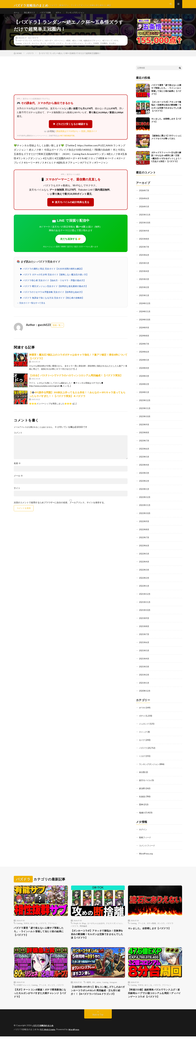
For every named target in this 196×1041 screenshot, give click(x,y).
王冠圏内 (103, 49)
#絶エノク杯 (77, 46)
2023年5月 (144, 459)
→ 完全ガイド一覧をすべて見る (31, 309)
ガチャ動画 (151, 921)
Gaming (19, 49)
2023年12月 (145, 403)
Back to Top (98, 1019)
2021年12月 (145, 594)
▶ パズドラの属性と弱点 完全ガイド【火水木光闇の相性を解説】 (51, 274)
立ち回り (112, 49)
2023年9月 (144, 427)
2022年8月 (144, 531)
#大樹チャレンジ (23, 984)
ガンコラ (161, 921)
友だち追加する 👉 (70, 245)
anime (98, 981)
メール (18, 482)
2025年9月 (144, 236)
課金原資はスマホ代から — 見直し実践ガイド (76, 137)
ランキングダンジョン (82, 15)
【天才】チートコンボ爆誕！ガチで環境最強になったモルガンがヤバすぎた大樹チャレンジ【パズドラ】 (41, 993)
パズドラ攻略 (49, 15)
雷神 (141, 802)
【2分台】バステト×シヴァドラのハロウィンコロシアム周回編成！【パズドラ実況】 (76, 381)
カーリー (35, 49)
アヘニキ (141, 921)
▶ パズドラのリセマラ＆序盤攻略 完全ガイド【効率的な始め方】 (51, 298)
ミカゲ (142, 754)
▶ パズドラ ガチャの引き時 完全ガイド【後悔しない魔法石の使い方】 (54, 280)
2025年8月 (144, 244)
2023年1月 (144, 491)
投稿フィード (145, 835)
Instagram (113, 981)
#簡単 (68, 46)
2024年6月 (144, 355)
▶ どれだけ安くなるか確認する (70, 130)
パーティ (59, 49)
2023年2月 (144, 483)
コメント (18, 439)
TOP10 (26, 921)
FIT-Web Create (48, 1034)
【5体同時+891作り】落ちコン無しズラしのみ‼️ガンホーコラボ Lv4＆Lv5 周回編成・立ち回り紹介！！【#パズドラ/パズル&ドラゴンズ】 (98, 992)
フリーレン (52, 921)
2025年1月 (144, 300)
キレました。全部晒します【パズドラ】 (153, 925)
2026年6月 (144, 204)
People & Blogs (80, 921)
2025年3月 (144, 284)
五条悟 (96, 49)
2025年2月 (144, 292)
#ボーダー (49, 46)
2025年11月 (145, 220)
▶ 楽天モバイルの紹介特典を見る (70, 208)
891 (93, 981)
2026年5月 (144, 212)
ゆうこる (34, 921)
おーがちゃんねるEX (96, 921)
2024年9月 (144, 331)
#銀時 (88, 981)
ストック (143, 731)
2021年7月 (144, 634)
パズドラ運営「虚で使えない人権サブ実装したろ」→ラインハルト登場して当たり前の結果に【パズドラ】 (41, 930)
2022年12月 (145, 499)
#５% (116, 46)
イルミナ (26, 49)
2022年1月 (144, 586)
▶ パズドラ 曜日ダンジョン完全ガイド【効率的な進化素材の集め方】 (54, 292)
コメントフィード (147, 843)
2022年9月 (144, 523)
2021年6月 (144, 642)
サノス (43, 49)
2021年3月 (144, 666)
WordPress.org (146, 851)
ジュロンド (144, 723)
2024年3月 (144, 379)
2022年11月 (145, 507)
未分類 (142, 770)
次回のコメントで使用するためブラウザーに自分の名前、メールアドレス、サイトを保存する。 (60, 508)
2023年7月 (144, 443)
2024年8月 (144, 339)
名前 (17, 469)
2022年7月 (144, 539)
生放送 (142, 794)
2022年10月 (145, 515)
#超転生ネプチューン (92, 46)
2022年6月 (144, 547)
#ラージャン (60, 46)
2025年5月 (144, 268)
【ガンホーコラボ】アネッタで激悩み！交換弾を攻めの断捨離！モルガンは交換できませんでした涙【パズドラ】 (98, 932)
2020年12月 (145, 690)
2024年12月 (145, 308)
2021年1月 (144, 682)
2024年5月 (144, 363)
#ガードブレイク (25, 46)
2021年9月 (144, 618)
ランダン (88, 49)
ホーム (17, 15)
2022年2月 (144, 578)
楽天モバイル (145, 778)
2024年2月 (144, 387)
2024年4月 (144, 371)
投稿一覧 (57, 331)
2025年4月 (144, 276)
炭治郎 (142, 786)
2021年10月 (145, 610)
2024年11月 (145, 316)
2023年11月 (145, 411)
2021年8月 (144, 626)
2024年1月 (144, 395)
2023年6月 (144, 451)
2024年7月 (144, 347)
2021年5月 (144, 650)
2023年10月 (145, 419)
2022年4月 (144, 562)
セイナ (142, 739)
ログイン (143, 827)
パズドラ (34, 44)
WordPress (76, 1034)
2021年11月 (145, 602)
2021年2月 (144, 674)
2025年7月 (144, 252)
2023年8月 (144, 435)
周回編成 (83, 923)
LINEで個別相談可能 (66, 141)
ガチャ (63, 15)
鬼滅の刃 (143, 810)
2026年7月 (144, 196)
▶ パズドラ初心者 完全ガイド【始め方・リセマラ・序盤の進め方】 (53, 286)
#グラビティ (38, 46)
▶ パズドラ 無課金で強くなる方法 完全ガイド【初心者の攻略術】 (52, 304)
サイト (17, 494)
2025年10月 (145, 228)
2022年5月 (144, 555)
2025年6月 (144, 260)
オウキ (142, 707)
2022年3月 (144, 570)
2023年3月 (144, 475)
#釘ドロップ (107, 46)
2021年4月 (144, 658)
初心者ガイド (31, 15)
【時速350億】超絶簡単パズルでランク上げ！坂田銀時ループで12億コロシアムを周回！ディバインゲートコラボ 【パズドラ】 (154, 995)
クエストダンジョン (114, 921)
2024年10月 (145, 323)
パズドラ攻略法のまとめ (43, 1030)
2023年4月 (144, 467)
